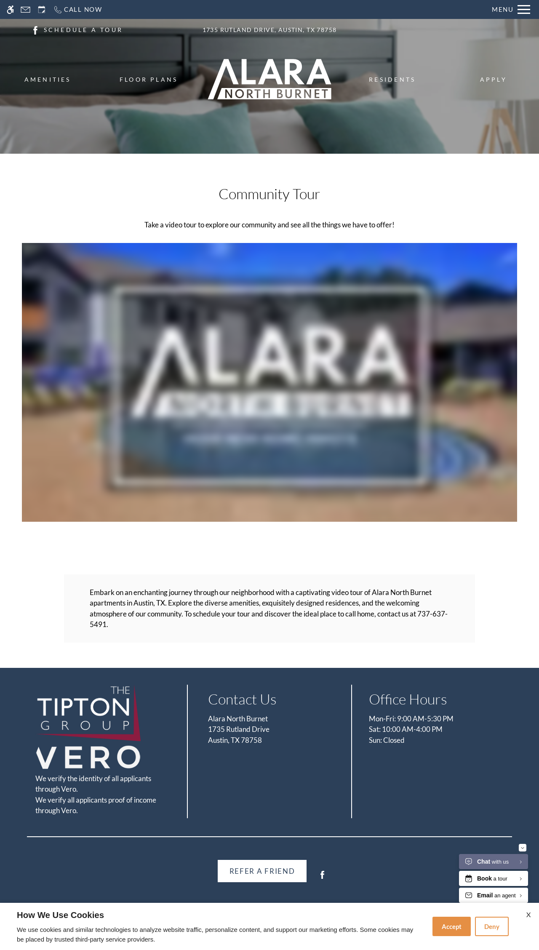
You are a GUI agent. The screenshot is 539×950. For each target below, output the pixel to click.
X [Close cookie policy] (528, 914)
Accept (452, 926)
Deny (491, 926)
